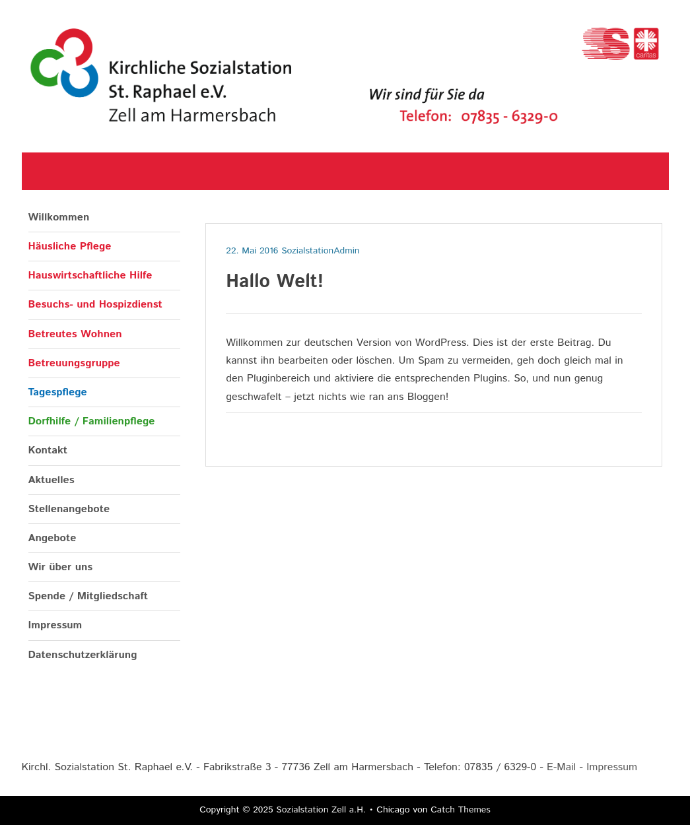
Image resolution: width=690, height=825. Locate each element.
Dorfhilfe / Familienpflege (91, 421)
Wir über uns (60, 567)
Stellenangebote (69, 509)
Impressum (55, 625)
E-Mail (561, 767)
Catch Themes (461, 809)
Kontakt (47, 450)
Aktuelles (51, 480)
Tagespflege (57, 392)
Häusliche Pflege (70, 246)
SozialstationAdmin (320, 250)
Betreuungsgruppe (74, 363)
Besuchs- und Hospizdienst (95, 304)
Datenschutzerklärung (82, 655)
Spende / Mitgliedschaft (88, 596)
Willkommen (59, 217)
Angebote (52, 538)
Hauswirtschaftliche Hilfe (90, 275)
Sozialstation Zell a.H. (321, 809)
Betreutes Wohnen (75, 334)
